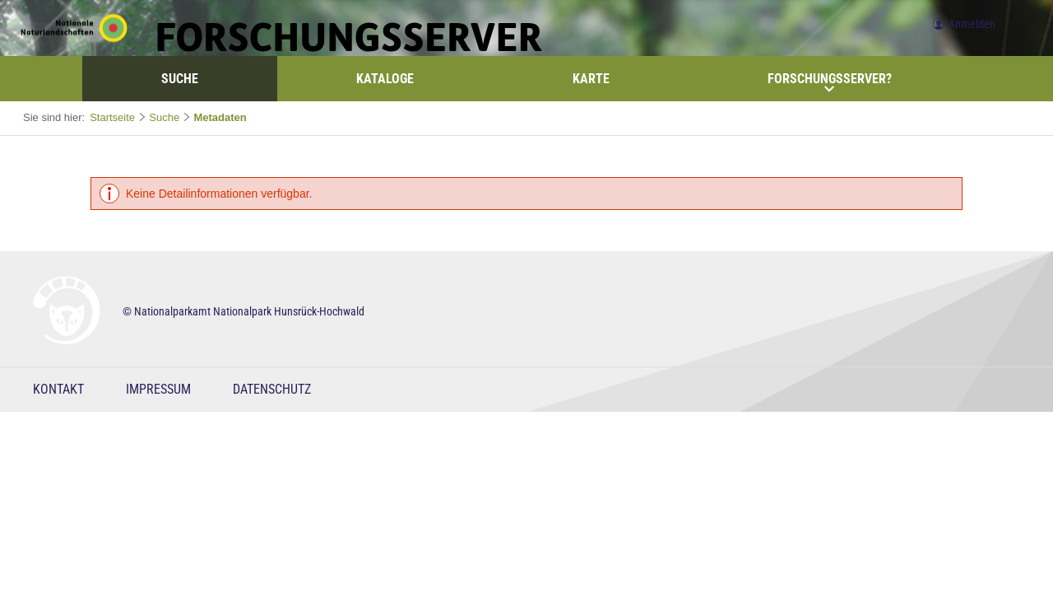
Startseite (112, 117)
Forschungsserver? (830, 82)
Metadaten (219, 117)
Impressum (158, 389)
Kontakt (58, 389)
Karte (591, 78)
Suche (179, 78)
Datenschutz (272, 389)
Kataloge (385, 78)
